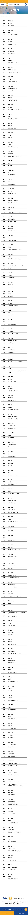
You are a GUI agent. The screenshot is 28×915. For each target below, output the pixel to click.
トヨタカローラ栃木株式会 (13, 305)
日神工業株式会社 (12, 503)
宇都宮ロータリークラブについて (19, 902)
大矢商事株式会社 (12, 221)
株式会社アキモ (11, 53)
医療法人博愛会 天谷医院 (13, 81)
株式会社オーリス (12, 44)
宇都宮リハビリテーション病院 (14, 212)
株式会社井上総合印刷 (13, 147)
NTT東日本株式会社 (12, 813)
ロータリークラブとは (9, 903)
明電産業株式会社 (12, 352)
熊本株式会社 (11, 343)
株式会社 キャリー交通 (13, 765)
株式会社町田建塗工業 (13, 700)
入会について (20, 904)
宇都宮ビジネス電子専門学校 (14, 193)
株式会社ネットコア (12, 203)
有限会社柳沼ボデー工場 (13, 756)
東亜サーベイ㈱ (11, 559)
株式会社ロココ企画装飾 (13, 775)
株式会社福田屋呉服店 (13, 437)
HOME (3, 902)
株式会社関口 (11, 531)
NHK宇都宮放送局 (12, 728)
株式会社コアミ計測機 (13, 419)
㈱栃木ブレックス (12, 268)
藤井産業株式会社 (12, 663)
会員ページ (7, 913)
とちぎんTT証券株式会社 (13, 493)
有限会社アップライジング (13, 391)
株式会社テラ (11, 25)
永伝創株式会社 (11, 625)
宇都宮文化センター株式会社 (14, 72)
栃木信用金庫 (11, 747)
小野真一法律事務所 (12, 240)
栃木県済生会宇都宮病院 (13, 475)
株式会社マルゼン (12, 540)
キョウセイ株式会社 (12, 100)
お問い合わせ (21, 913)
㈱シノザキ (10, 465)
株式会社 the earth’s (13, 512)
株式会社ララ (11, 568)
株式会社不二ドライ (12, 231)
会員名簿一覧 (8, 904)
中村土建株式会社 (12, 860)
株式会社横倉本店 (12, 324)
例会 (14, 904)
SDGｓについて (20, 903)
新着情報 (8, 902)
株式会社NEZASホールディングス (15, 109)
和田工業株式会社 (12, 869)
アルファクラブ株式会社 (13, 577)
